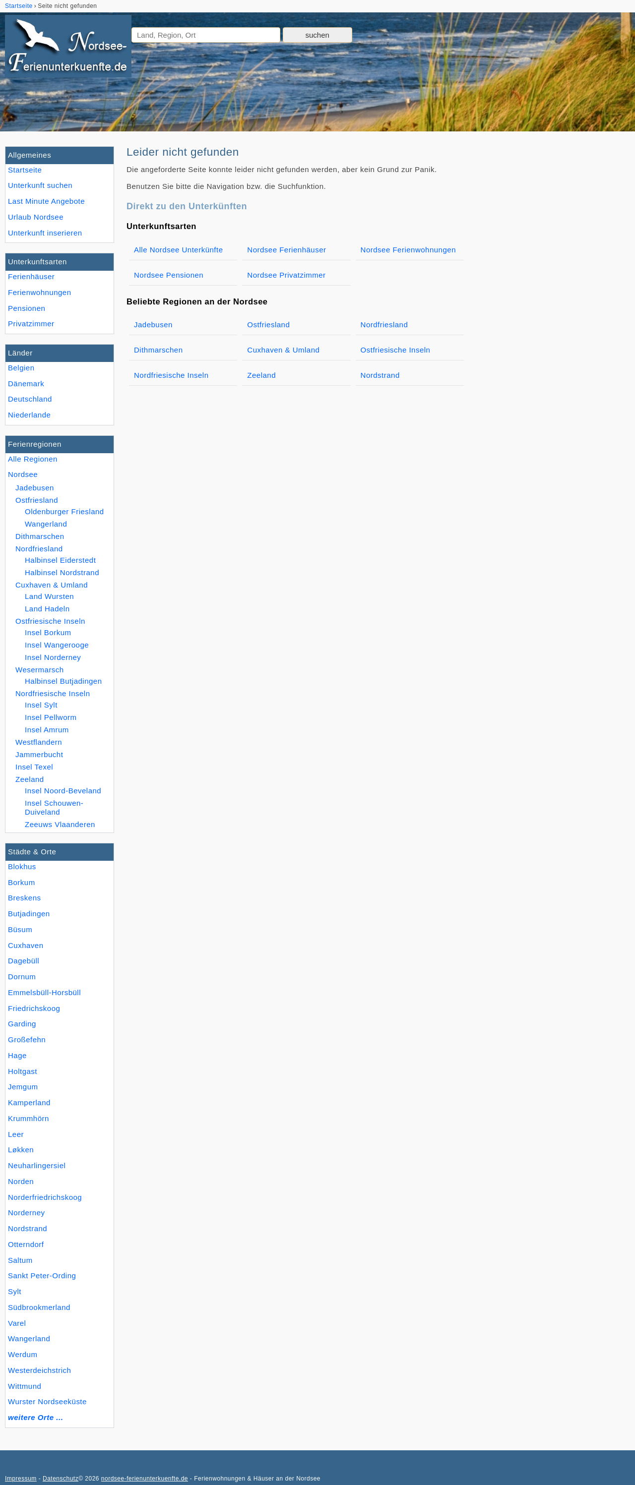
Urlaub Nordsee (36, 217)
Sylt (14, 1291)
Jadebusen (34, 487)
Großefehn (27, 1039)
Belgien (21, 367)
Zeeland (29, 779)
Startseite (25, 170)
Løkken (21, 1149)
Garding (22, 1023)
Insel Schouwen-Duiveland (54, 807)
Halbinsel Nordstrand (62, 572)
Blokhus (22, 866)
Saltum (20, 1260)
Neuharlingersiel (36, 1165)
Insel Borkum (48, 632)
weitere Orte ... (35, 1417)
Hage (17, 1055)
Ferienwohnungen (39, 292)
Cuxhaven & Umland (51, 585)
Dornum (22, 976)
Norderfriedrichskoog (45, 1197)
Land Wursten (49, 596)
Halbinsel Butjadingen (63, 681)
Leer (16, 1134)
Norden (21, 1181)
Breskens (24, 897)
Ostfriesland (36, 500)
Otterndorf (26, 1244)
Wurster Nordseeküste (47, 1401)
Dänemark (26, 383)
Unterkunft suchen (40, 185)
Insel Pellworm (50, 717)
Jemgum (23, 1086)
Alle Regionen (33, 459)
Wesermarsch (39, 669)
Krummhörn (28, 1118)
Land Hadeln (47, 608)
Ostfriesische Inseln (50, 621)
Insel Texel (34, 767)
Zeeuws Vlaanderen (60, 824)
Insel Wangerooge (57, 645)
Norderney (26, 1212)
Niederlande (29, 415)
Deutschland (30, 399)
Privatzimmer (31, 323)
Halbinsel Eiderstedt (60, 560)
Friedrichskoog (34, 1008)
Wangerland (29, 1338)
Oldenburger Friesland (64, 511)
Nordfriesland (39, 548)
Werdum (22, 1354)
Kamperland (29, 1102)
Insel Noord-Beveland (63, 790)
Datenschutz (60, 1478)
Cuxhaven (26, 945)
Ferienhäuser (31, 276)
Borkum (21, 882)
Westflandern (38, 742)
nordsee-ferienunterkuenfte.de (144, 1478)
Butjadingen (29, 913)
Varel (17, 1323)
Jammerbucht (39, 754)
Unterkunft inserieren (45, 233)
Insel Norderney (53, 657)
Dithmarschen (39, 536)
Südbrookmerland (39, 1307)
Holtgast (22, 1071)
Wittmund (24, 1386)
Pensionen (26, 308)
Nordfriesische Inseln (52, 693)
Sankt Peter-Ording (42, 1275)
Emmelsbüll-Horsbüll (44, 992)
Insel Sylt (41, 705)
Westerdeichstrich (39, 1370)
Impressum (21, 1478)
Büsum (20, 929)
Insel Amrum (47, 729)
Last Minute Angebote (46, 201)
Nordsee (23, 474)
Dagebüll (23, 960)
